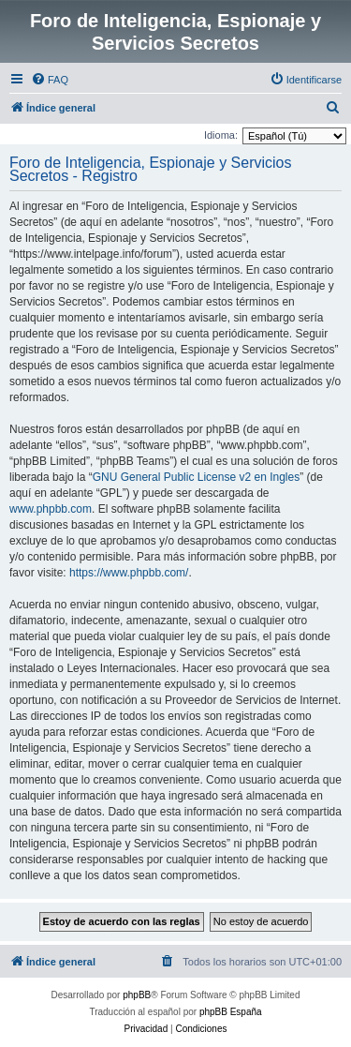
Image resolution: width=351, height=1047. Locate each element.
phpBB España (230, 1012)
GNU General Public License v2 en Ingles (196, 477)
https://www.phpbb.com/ (128, 572)
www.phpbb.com (50, 509)
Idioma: (221, 135)
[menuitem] (49, 79)
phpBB (137, 995)
